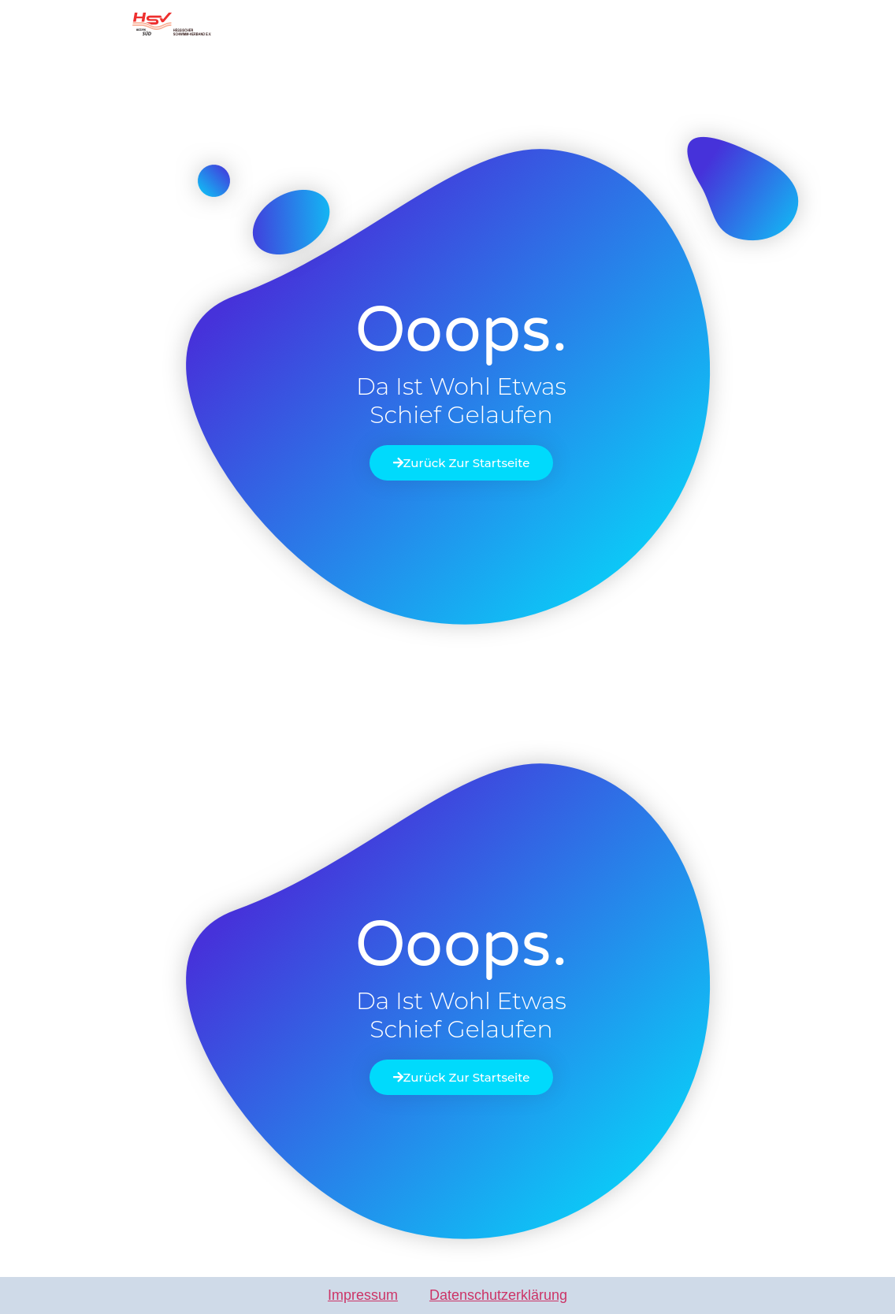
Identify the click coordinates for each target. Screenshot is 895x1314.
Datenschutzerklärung (498, 1295)
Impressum (363, 1295)
